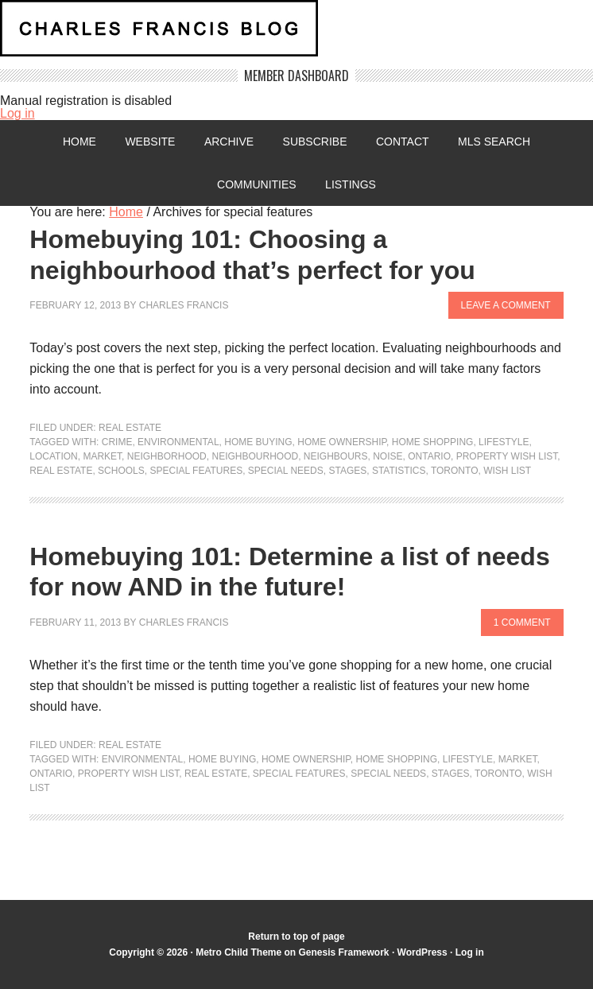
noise (387, 456)
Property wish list (507, 456)
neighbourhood (254, 456)
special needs (286, 470)
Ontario (429, 456)
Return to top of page (296, 936)
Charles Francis (184, 305)
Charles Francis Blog (296, 34)
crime (117, 442)
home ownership (341, 442)
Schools (121, 470)
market (102, 456)
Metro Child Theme (238, 952)
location (53, 456)
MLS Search (494, 141)
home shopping (433, 442)
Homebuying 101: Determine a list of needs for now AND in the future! (289, 571)
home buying (258, 442)
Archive (229, 141)
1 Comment (522, 622)
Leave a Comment (506, 305)
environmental (178, 442)
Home (79, 141)
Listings (350, 184)
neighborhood (167, 456)
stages (347, 470)
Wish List (507, 470)
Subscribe (315, 141)
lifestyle (504, 442)
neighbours (336, 456)
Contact (402, 141)
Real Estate (130, 427)
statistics (399, 470)
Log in (17, 113)
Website (150, 141)
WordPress (422, 952)
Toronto (455, 470)
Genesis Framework (343, 952)
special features (195, 470)
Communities (256, 184)
